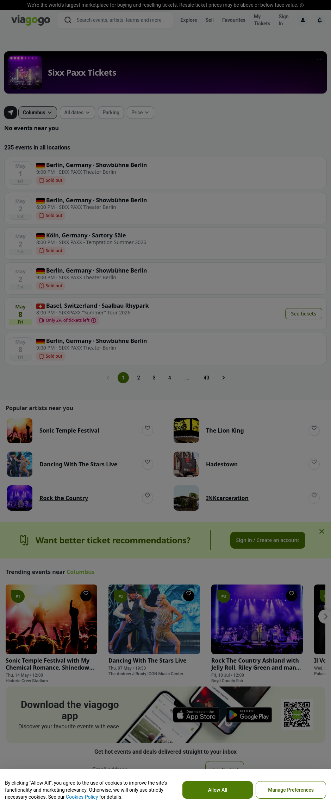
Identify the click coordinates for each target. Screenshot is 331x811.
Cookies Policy (82, 797)
